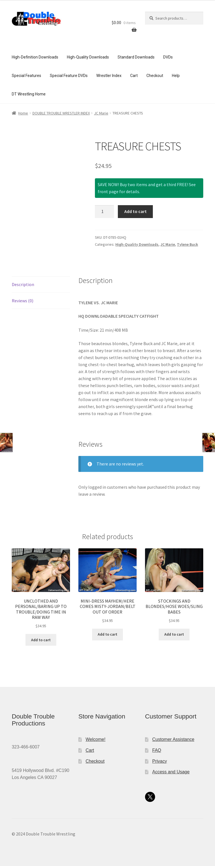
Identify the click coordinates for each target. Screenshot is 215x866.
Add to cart (135, 211)
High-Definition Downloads (35, 57)
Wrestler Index (108, 75)
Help (176, 75)
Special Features (26, 75)
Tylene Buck (187, 244)
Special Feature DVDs (69, 75)
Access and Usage (171, 771)
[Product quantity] (104, 211)
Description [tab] (23, 284)
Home (23, 113)
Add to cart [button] (41, 639)
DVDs (168, 57)
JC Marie (101, 113)
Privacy (159, 761)
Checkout (154, 75)
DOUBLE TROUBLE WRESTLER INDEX (61, 113)
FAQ (156, 750)
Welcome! (96, 739)
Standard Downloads (136, 57)
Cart (134, 75)
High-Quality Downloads (88, 57)
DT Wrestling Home (29, 94)
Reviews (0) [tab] (22, 300)
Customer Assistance (173, 739)
